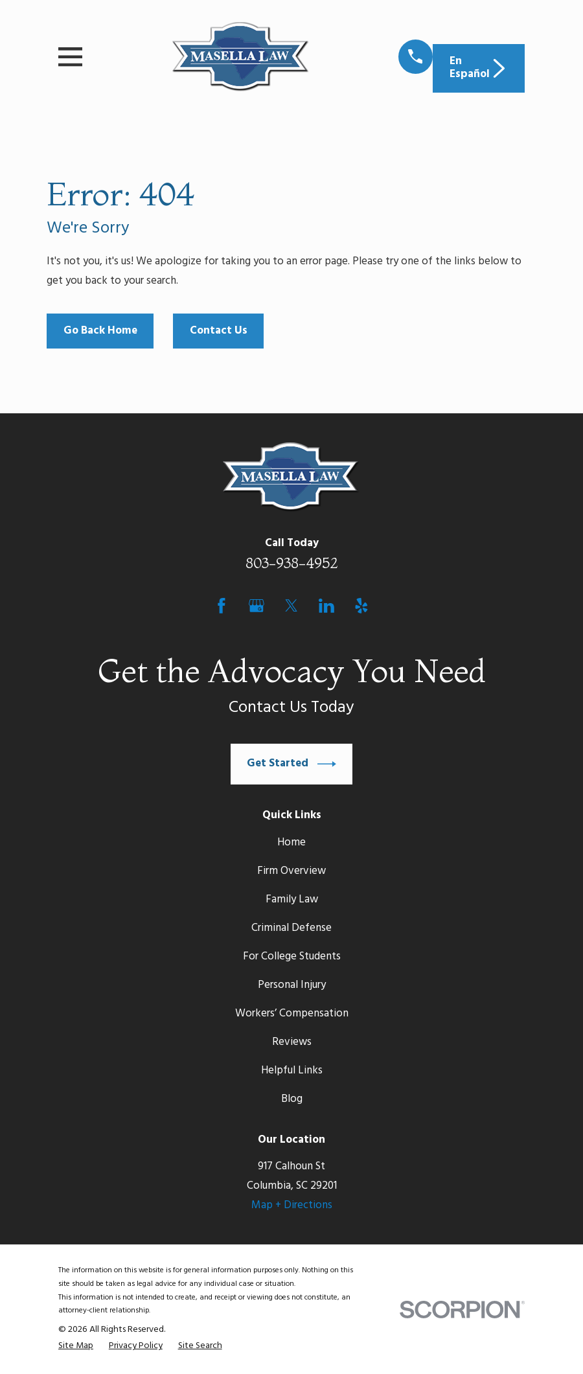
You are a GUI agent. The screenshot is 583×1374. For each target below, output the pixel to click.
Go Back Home (100, 330)
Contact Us (218, 330)
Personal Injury (292, 985)
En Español (479, 67)
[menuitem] (75, 1346)
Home (291, 842)
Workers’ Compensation (292, 1013)
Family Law (292, 899)
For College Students (292, 956)
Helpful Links (292, 1070)
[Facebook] (221, 605)
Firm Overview (291, 871)
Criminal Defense (291, 928)
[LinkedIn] (326, 605)
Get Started (291, 764)
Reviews (292, 1042)
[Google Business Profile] (256, 605)
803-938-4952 (292, 563)
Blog (292, 1099)
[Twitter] (291, 605)
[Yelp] (361, 605)
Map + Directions (291, 1205)
